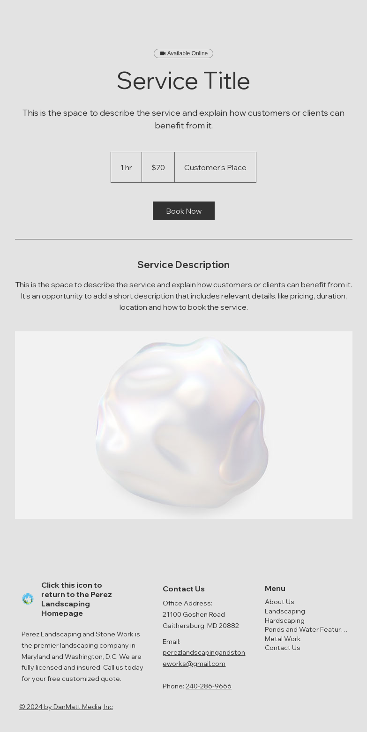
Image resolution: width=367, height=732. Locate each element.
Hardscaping (285, 620)
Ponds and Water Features (306, 629)
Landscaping (285, 611)
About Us (279, 602)
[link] (184, 211)
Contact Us (282, 647)
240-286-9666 (209, 686)
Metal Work (283, 639)
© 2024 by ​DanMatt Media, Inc (66, 706)
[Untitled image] (183, 425)
